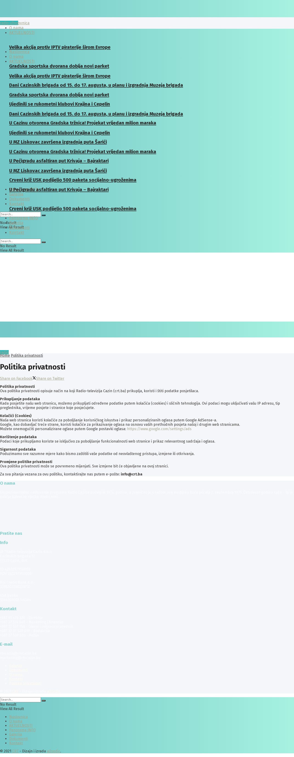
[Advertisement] (147, 287)
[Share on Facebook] (16, 378)
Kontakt (16, 203)
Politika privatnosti (27, 355)
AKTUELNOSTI (21, 61)
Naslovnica (19, 23)
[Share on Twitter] (48, 378)
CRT (15, 691)
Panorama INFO (23, 218)
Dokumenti (19, 227)
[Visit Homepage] (35, 16)
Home (5, 355)
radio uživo (9, 23)
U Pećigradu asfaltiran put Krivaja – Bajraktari (59, 189)
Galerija (16, 194)
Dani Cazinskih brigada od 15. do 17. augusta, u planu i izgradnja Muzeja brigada (96, 85)
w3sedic (53, 691)
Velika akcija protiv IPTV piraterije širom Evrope (59, 47)
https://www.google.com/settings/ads (159, 429)
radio (4, 352)
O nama (15, 674)
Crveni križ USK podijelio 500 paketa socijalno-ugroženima (72, 208)
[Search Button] (43, 215)
